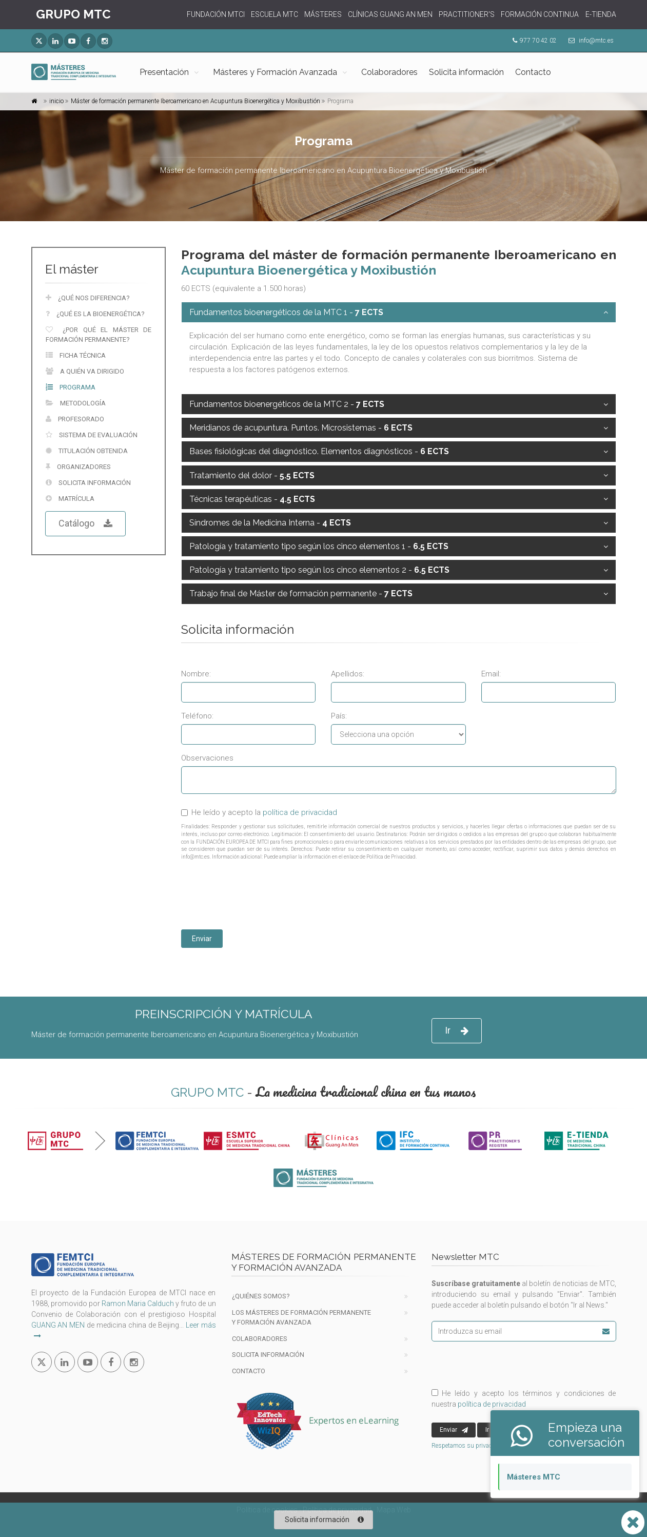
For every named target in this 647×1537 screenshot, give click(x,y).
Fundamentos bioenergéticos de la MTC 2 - (286, 404)
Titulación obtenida (87, 451)
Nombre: (196, 673)
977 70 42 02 (538, 40)
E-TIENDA (600, 14)
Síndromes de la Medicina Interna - (270, 523)
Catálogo (85, 524)
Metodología (76, 403)
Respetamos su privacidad (468, 1445)
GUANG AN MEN (58, 1325)
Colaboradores (389, 72)
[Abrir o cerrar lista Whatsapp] (632, 1522)
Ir (456, 1031)
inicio (56, 101)
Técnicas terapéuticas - (252, 499)
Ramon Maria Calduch (138, 1303)
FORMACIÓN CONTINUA (540, 14)
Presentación (164, 72)
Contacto (533, 72)
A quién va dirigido (85, 371)
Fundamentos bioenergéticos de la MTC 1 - (286, 312)
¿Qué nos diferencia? (88, 298)
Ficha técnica (76, 355)
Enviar (202, 939)
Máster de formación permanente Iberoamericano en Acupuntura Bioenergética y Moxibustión (195, 101)
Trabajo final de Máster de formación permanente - (301, 593)
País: (339, 716)
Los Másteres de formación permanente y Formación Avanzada (301, 1318)
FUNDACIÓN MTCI (216, 14)
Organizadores (78, 467)
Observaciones (207, 758)
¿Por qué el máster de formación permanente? (99, 334)
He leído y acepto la (259, 812)
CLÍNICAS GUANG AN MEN (390, 14)
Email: (491, 673)
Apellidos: (347, 673)
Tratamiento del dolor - (252, 475)
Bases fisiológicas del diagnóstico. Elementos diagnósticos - (319, 451)
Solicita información (466, 72)
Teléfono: (197, 716)
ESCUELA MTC (274, 14)
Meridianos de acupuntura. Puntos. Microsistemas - (301, 428)
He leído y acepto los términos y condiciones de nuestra (524, 1398)
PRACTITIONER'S (467, 14)
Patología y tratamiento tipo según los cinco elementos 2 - (319, 570)
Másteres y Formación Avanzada (275, 72)
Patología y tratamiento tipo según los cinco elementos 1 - (318, 546)
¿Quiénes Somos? (261, 1296)
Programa (70, 387)
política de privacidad (300, 812)
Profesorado (75, 419)
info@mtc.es (596, 40)
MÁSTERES (323, 14)
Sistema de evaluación (92, 435)
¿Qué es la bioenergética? (95, 314)
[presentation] (259, 897)
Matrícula (70, 498)
